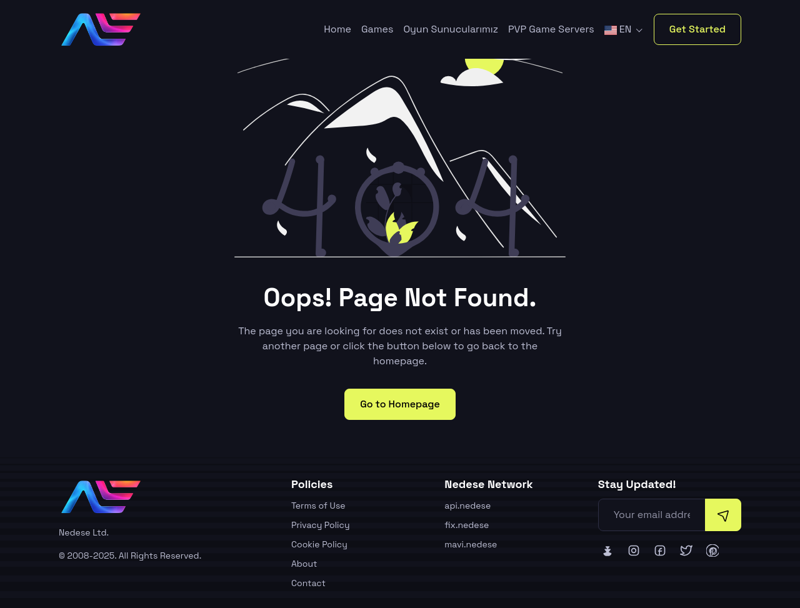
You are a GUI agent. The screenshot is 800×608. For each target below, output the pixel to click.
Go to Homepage (400, 404)
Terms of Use (318, 505)
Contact (308, 583)
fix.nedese (466, 525)
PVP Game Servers (551, 29)
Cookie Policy (319, 544)
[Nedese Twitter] (686, 550)
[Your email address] (652, 515)
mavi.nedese (470, 544)
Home (337, 29)
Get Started (697, 29)
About (304, 563)
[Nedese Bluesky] (607, 550)
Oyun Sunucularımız (450, 29)
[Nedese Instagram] (633, 550)
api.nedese (467, 505)
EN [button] (619, 29)
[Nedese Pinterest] (712, 550)
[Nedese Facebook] (660, 550)
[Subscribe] (723, 515)
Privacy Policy (320, 525)
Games (377, 29)
